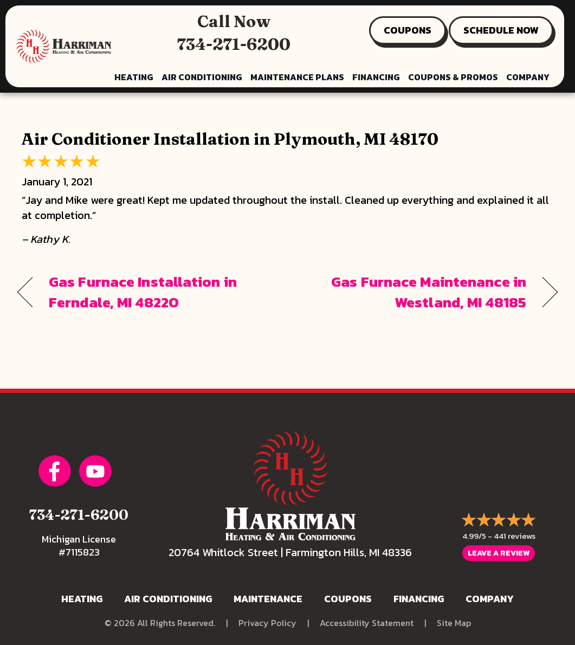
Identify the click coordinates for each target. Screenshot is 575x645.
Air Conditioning (201, 76)
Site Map (454, 623)
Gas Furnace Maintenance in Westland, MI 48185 (414, 292)
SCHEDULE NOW (501, 30)
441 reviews (514, 536)
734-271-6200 (233, 44)
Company (528, 76)
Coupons (348, 598)
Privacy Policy (267, 623)
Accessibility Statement (367, 623)
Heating (133, 76)
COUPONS (407, 30)
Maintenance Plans (297, 76)
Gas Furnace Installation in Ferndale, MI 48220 (143, 292)
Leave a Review (498, 553)
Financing (376, 76)
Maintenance (268, 598)
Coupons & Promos (453, 76)
